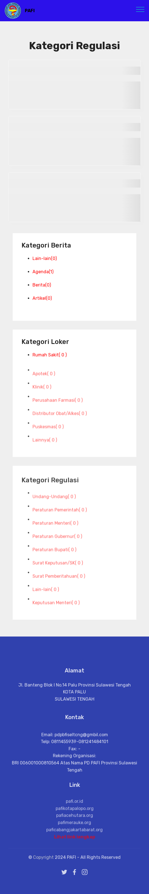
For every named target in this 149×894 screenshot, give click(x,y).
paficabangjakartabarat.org (74, 843)
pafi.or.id (74, 814)
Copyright (44, 860)
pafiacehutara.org (74, 829)
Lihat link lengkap (74, 839)
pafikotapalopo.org (75, 821)
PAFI (30, 10)
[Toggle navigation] (140, 9)
